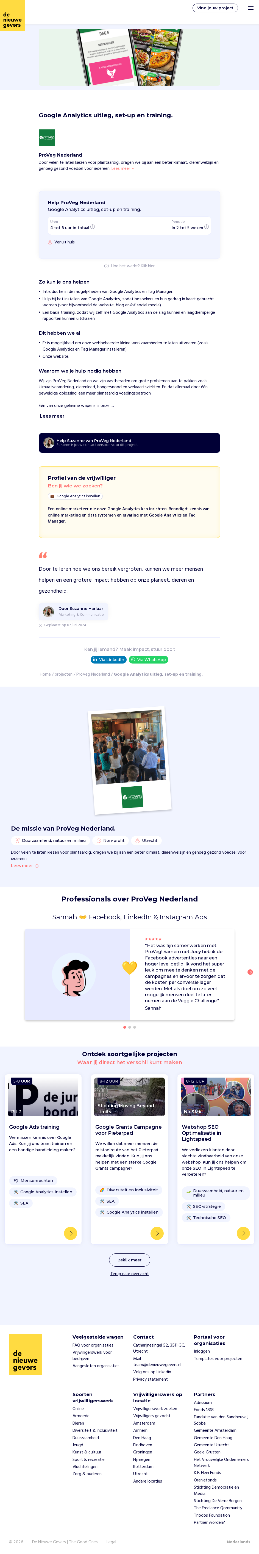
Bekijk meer (129, 1281)
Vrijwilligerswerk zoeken (155, 1409)
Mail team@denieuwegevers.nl (157, 1362)
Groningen (142, 1452)
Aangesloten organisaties (96, 1366)
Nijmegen (141, 1459)
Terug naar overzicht (129, 1295)
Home (45, 674)
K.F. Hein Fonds (207, 1473)
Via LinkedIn (108, 659)
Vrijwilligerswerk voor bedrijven (92, 1355)
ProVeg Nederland (93, 674)
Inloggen (202, 1351)
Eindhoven (142, 1445)
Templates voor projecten (218, 1358)
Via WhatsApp (148, 659)
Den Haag (142, 1438)
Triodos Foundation (212, 1515)
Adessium (203, 1402)
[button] (251, 997)
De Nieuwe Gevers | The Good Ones (65, 1542)
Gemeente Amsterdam (215, 1430)
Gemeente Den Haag (213, 1438)
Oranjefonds (205, 1480)
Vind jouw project (215, 7)
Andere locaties (147, 1481)
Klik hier (148, 266)
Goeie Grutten (207, 1452)
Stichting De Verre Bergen (218, 1501)
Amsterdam (144, 1423)
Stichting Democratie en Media (216, 1490)
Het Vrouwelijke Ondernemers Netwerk (221, 1462)
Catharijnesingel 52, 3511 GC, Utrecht (159, 1348)
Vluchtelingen (85, 1466)
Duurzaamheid (86, 1438)
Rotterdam (143, 1466)
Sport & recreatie (89, 1459)
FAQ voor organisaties (93, 1345)
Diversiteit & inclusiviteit (95, 1430)
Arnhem (140, 1430)
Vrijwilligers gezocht (152, 1416)
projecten (64, 674)
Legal (111, 1542)
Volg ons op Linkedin (152, 1372)
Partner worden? (209, 1522)
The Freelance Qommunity (218, 1508)
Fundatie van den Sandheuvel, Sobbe (221, 1420)
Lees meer (24, 888)
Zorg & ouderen (87, 1474)
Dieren (78, 1423)
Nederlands (238, 1542)
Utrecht (140, 1474)
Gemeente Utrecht (211, 1445)
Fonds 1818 (204, 1410)
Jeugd (78, 1445)
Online (78, 1409)
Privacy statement (150, 1379)
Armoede (81, 1416)
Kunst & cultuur (87, 1452)
